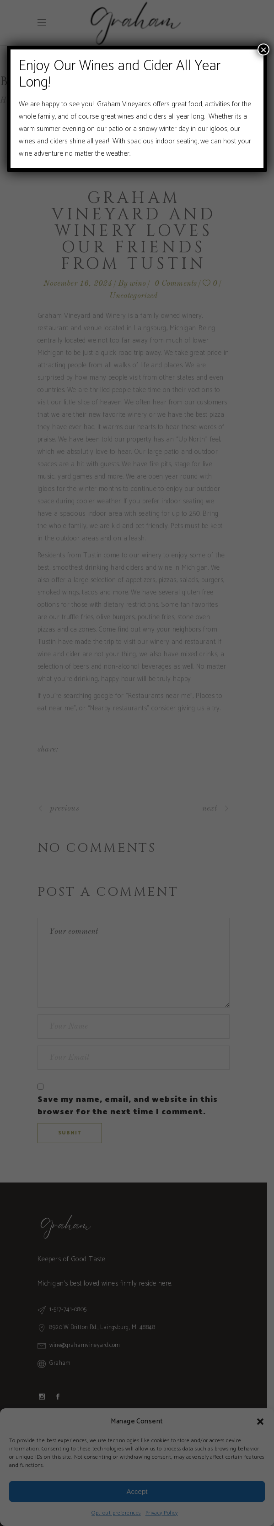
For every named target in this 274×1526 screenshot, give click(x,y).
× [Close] (263, 49)
